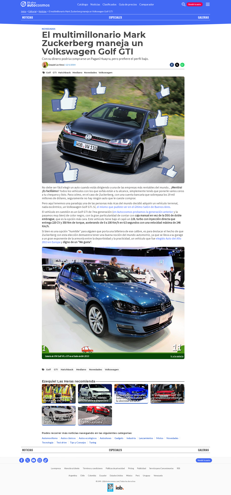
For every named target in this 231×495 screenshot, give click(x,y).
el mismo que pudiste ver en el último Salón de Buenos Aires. (134, 207)
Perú (138, 475)
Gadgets (119, 438)
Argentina (73, 475)
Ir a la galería (177, 356)
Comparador (146, 4)
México (129, 475)
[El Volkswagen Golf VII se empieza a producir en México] (167, 394)
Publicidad (141, 468)
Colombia (92, 475)
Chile (82, 475)
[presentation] (113, 300)
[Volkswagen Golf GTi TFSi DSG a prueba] (95, 415)
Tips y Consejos (78, 442)
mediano (77, 72)
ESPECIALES (115, 17)
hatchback (64, 72)
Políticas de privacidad (115, 468)
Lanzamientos (146, 438)
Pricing (131, 468)
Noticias (95, 4)
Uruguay (146, 475)
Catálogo (82, 4)
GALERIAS (203, 17)
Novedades (48, 29)
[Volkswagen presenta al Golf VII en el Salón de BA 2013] (59, 415)
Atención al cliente (71, 468)
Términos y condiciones (93, 468)
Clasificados (109, 4)
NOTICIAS (27, 17)
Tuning (92, 442)
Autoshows (105, 438)
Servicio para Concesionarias (161, 468)
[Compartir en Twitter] (177, 65)
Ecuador (103, 475)
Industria (131, 438)
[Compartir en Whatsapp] (182, 65)
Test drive (61, 442)
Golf (48, 72)
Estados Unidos (116, 475)
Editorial (32, 11)
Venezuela (158, 475)
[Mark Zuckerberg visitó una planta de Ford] (59, 394)
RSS (178, 468)
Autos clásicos (68, 438)
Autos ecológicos (88, 438)
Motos (159, 438)
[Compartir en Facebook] (172, 65)
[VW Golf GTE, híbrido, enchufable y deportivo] (95, 394)
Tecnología (47, 442)
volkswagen (105, 72)
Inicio (23, 11)
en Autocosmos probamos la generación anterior (143, 212)
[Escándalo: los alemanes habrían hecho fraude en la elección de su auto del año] (131, 394)
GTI (55, 72)
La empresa (56, 468)
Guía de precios (128, 4)
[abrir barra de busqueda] (183, 4)
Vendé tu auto (194, 4)
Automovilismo (50, 438)
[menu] (207, 4)
